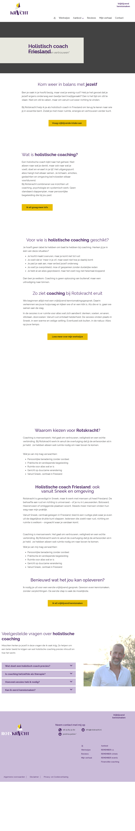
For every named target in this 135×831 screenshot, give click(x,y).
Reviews (91, 18)
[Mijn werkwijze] (90, 750)
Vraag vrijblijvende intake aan (67, 123)
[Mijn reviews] (90, 754)
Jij (54, 18)
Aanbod (78, 18)
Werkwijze (64, 18)
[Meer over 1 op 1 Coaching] (111, 750)
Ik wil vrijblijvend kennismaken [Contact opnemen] (67, 603)
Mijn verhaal (105, 18)
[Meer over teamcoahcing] (111, 758)
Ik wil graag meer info (37, 207)
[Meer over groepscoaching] (111, 754)
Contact (119, 18)
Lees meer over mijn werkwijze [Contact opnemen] (67, 336)
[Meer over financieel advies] (111, 762)
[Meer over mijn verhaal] (90, 758)
